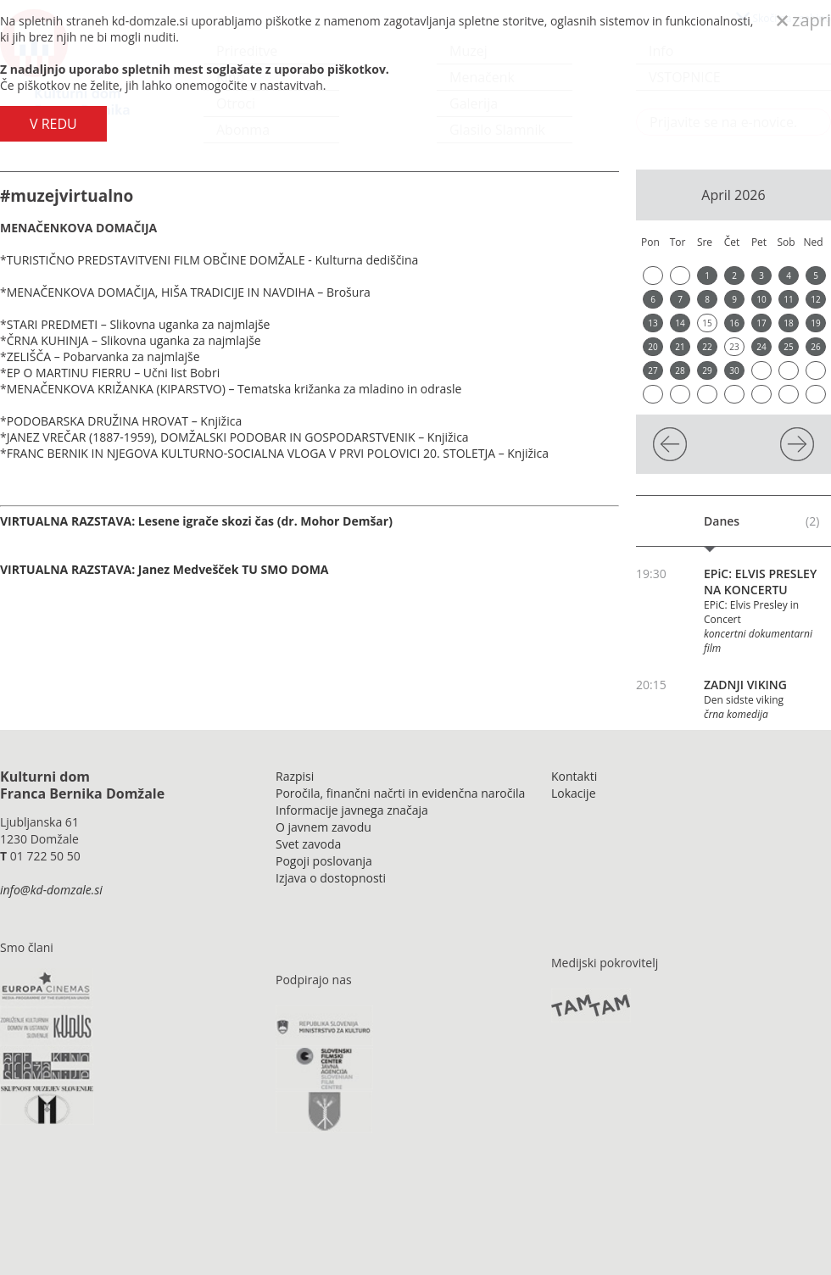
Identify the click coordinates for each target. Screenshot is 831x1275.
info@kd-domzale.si (51, 890)
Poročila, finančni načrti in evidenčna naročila (400, 793)
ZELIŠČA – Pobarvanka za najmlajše (103, 356)
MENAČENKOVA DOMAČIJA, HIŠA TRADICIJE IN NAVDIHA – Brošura (189, 292)
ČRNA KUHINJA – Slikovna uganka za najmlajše (134, 340)
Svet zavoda (308, 844)
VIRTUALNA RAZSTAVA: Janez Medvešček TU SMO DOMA (164, 569)
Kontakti (574, 776)
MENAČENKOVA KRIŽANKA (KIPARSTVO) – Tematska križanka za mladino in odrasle (234, 389)
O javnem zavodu (323, 827)
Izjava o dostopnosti (331, 878)
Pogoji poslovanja (324, 861)
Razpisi (295, 776)
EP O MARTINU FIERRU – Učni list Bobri (113, 373)
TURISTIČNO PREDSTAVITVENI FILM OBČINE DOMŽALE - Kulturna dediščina (214, 260)
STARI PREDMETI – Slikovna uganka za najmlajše (138, 324)
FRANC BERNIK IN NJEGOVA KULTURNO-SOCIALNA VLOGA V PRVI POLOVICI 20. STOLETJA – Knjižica (278, 453)
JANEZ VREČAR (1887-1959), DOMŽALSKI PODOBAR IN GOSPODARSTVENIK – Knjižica (238, 437)
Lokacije (573, 793)
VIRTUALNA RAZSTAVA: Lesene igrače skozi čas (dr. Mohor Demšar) (196, 521)
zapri (804, 19)
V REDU (53, 123)
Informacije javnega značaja (352, 810)
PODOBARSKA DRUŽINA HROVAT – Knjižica (124, 421)
